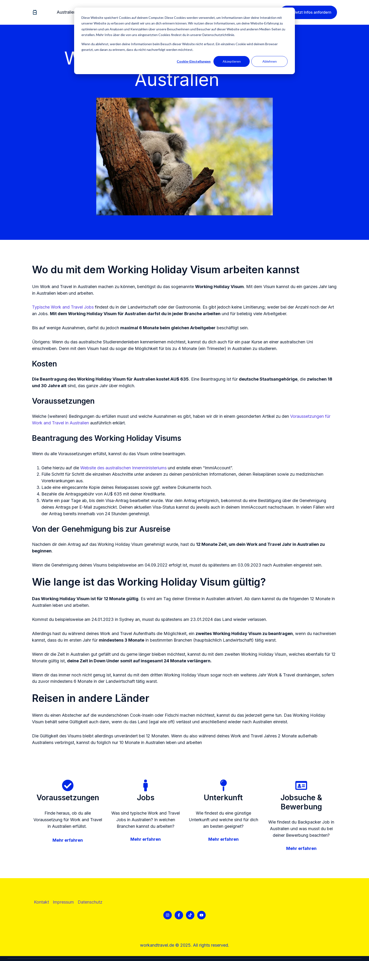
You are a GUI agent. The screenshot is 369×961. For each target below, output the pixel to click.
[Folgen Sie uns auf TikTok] (190, 915)
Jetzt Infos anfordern (308, 12)
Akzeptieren (232, 61)
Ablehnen (269, 61)
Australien (66, 12)
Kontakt (41, 902)
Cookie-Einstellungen (194, 61)
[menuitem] (68, 12)
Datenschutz (90, 902)
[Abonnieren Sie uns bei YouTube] (201, 915)
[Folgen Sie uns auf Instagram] (167, 915)
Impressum (63, 902)
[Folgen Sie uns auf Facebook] (179, 915)
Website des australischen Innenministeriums (123, 467)
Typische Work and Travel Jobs (63, 307)
